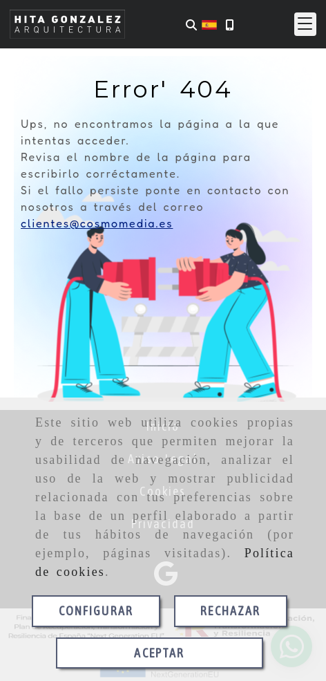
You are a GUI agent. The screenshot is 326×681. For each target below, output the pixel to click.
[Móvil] (229, 24)
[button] (305, 24)
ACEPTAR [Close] (159, 653)
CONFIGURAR (96, 611)
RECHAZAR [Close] (230, 611)
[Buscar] (191, 24)
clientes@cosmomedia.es (97, 223)
